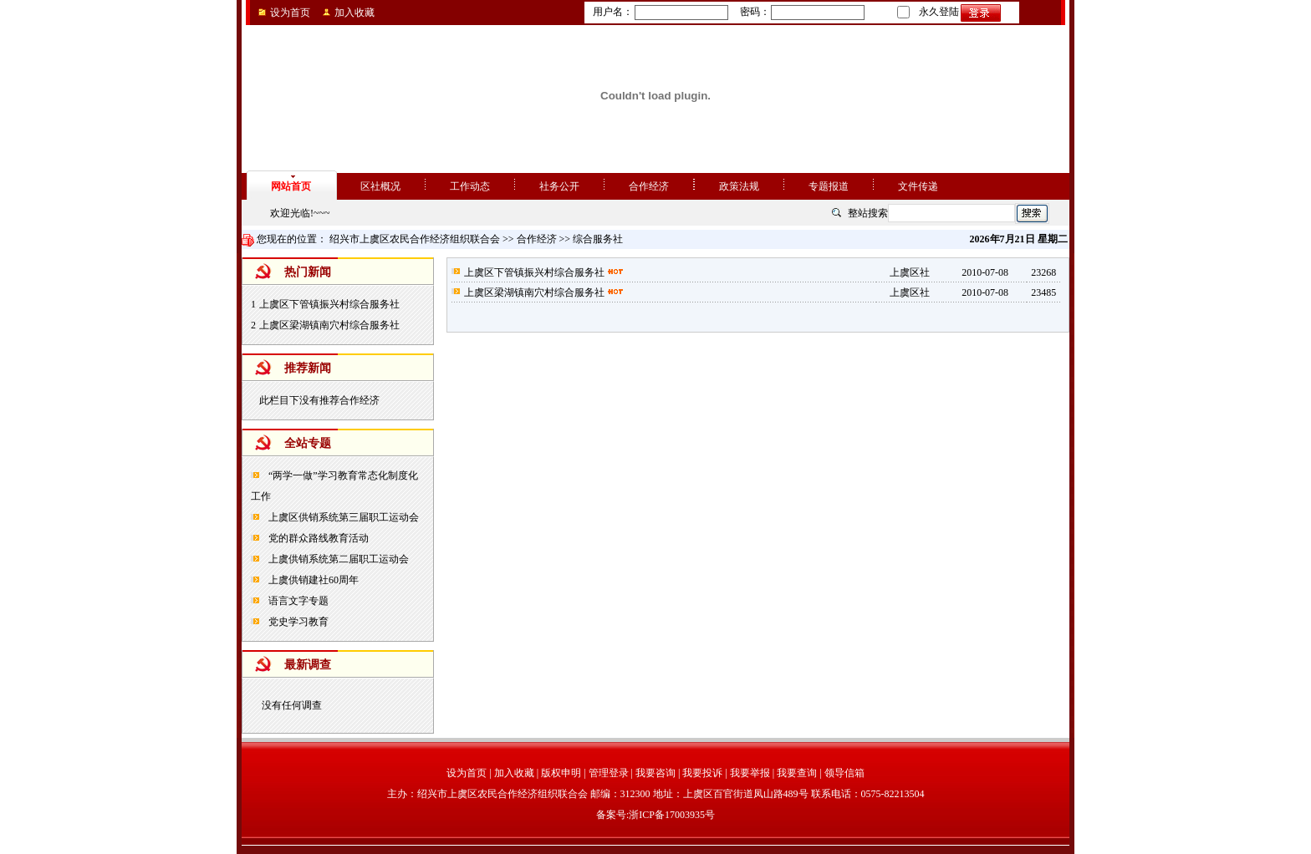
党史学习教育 (297, 622)
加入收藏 (354, 12)
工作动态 (470, 186)
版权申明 (561, 773)
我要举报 (750, 773)
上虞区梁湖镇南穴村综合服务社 (329, 325)
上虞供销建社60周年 (312, 580)
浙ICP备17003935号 (672, 815)
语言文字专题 (297, 601)
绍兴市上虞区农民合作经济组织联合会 (414, 239)
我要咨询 (655, 773)
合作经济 (649, 186)
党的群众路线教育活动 (317, 538)
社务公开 (559, 186)
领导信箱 (844, 773)
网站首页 (291, 186)
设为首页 (290, 12)
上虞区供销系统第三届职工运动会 (342, 517)
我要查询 (797, 773)
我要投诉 (702, 773)
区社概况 (380, 186)
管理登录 (609, 773)
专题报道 (829, 186)
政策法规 (739, 186)
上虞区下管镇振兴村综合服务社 (329, 304)
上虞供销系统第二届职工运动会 (337, 559)
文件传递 (918, 186)
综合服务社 (598, 239)
